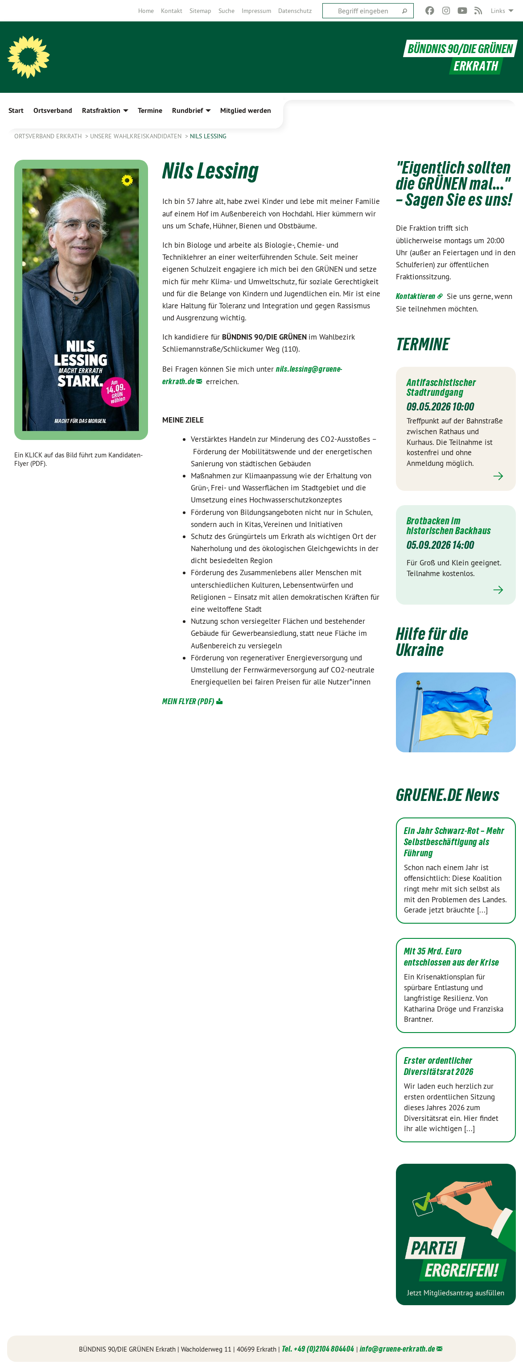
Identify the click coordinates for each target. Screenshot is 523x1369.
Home (146, 11)
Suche (226, 11)
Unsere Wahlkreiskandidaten (136, 136)
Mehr (456, 476)
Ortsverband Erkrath (48, 136)
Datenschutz (295, 11)
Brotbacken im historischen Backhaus (452, 525)
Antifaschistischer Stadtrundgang (444, 387)
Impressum (256, 11)
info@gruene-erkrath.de (397, 1348)
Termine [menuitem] (150, 110)
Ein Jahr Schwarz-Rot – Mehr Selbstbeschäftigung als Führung (454, 842)
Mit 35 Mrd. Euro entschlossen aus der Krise (451, 957)
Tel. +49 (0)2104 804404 (318, 1348)
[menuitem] (146, 10)
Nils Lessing (208, 136)
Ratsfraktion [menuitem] (101, 110)
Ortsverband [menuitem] (52, 110)
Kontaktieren (416, 296)
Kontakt (171, 11)
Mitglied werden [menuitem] (245, 110)
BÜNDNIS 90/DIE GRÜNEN (458, 48)
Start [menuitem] (16, 110)
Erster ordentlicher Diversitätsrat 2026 (439, 1066)
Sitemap (200, 11)
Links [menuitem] (498, 11)
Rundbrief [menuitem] (187, 110)
